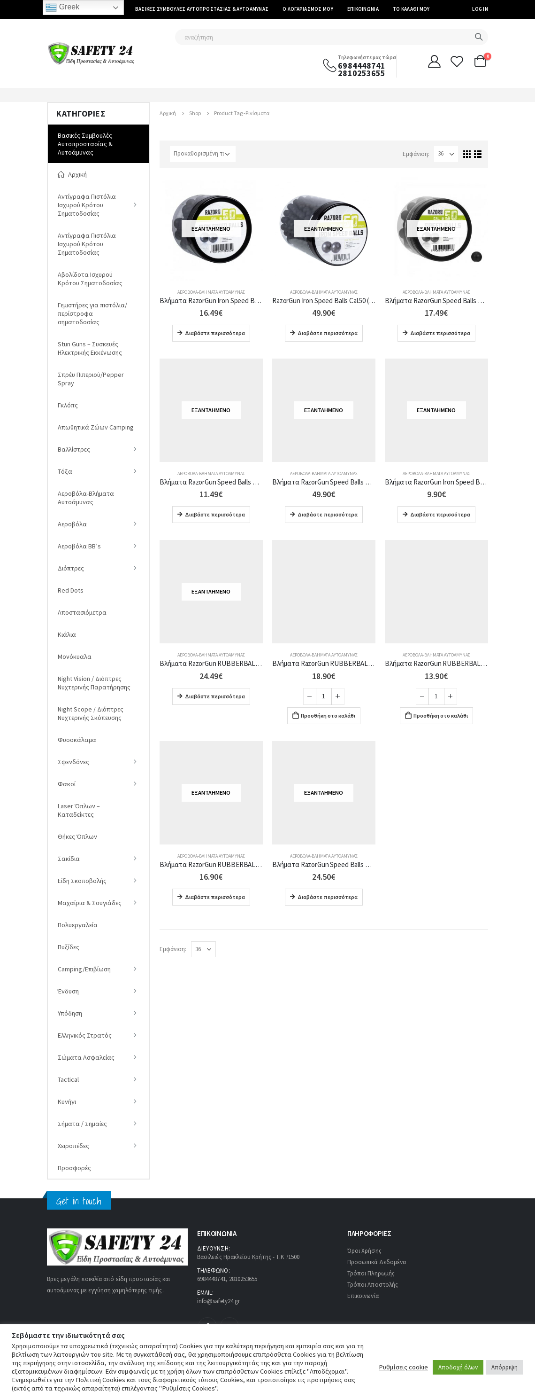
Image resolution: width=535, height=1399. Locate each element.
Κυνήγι (67, 1101)
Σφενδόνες (73, 762)
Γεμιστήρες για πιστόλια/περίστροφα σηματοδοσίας (92, 313)
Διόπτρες (71, 568)
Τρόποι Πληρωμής (371, 1273)
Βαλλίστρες (74, 449)
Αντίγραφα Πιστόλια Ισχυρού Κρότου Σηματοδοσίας (87, 205)
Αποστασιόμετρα (82, 612)
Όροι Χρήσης (364, 1251)
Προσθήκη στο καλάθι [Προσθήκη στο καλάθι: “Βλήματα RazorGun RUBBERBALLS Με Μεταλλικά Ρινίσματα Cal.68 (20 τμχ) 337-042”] (440, 715)
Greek (62, 7)
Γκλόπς (68, 405)
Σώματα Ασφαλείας (86, 1057)
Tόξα (65, 471)
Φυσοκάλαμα (77, 739)
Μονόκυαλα (75, 656)
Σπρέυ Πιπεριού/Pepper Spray (91, 378)
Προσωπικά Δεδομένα (376, 1262)
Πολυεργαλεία (78, 925)
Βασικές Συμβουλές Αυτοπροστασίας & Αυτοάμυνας (201, 9)
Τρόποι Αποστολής (372, 1285)
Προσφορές (74, 1168)
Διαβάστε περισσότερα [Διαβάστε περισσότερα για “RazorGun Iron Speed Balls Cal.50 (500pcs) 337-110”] (328, 332)
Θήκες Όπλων (77, 836)
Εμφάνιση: (416, 154)
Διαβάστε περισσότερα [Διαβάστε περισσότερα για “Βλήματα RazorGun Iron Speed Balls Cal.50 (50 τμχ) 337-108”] (440, 514)
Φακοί (67, 784)
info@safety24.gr (218, 1301)
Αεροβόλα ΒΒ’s (79, 546)
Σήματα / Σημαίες (82, 1123)
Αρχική (72, 174)
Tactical (68, 1079)
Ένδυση (68, 991)
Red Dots (71, 590)
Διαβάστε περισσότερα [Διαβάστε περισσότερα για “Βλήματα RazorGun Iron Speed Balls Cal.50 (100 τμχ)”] (215, 332)
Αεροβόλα (72, 524)
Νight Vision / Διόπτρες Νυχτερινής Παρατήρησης (94, 682)
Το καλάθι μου (411, 9)
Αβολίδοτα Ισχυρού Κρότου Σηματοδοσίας (90, 278)
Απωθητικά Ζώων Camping (96, 427)
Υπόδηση (70, 1013)
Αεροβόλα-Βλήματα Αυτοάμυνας (211, 292)
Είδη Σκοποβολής (82, 880)
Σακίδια (69, 858)
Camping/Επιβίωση (84, 969)
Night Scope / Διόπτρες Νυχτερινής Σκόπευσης (90, 713)
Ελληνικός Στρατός (85, 1035)
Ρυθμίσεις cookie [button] (403, 1367)
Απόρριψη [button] (504, 1367)
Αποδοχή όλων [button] (458, 1367)
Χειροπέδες (73, 1145)
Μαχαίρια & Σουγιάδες (90, 903)
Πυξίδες (68, 947)
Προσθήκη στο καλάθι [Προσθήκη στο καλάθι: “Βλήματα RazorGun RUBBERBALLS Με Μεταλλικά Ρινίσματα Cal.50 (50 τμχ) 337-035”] (328, 715)
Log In (480, 9)
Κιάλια (67, 634)
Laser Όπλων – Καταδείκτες (79, 810)
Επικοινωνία (363, 9)
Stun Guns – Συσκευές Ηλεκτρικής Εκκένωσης (90, 348)
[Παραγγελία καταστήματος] (203, 154)
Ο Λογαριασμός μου (308, 9)
